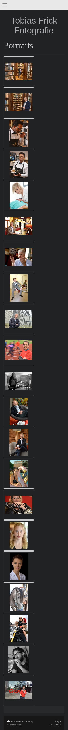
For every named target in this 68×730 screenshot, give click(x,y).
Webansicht (55, 724)
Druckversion (15, 721)
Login (58, 721)
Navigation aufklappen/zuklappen (34, 5)
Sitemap (29, 721)
